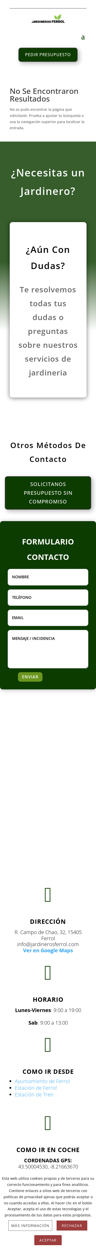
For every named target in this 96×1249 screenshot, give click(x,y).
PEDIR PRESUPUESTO (48, 54)
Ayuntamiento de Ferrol (42, 1081)
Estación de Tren (34, 1094)
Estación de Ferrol (36, 1087)
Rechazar (72, 1225)
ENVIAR (30, 677)
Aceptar (48, 1240)
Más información (30, 1225)
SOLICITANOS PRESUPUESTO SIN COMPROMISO (48, 493)
